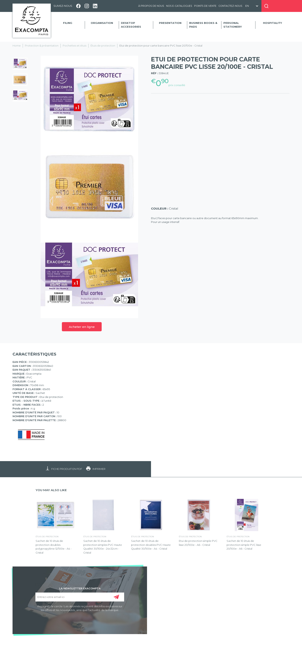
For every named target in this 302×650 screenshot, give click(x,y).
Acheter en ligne (82, 327)
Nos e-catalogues (179, 5)
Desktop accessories (131, 24)
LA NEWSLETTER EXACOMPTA (80, 588)
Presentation (170, 22)
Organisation (102, 22)
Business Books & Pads (203, 24)
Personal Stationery (232, 24)
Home (17, 45)
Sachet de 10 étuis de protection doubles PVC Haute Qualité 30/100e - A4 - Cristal (151, 544)
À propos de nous (151, 5)
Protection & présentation (41, 45)
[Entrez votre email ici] (79, 597)
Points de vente (205, 5)
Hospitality (272, 22)
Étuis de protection (103, 45)
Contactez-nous (230, 5)
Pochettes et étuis (74, 45)
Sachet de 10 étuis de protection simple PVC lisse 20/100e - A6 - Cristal (244, 544)
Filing (67, 22)
